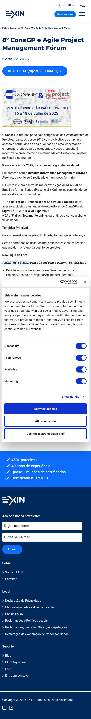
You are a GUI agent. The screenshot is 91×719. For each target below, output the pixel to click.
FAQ (8, 669)
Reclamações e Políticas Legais (26, 620)
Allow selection (45, 421)
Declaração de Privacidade (23, 600)
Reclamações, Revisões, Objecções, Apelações (36, 627)
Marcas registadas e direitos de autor (30, 607)
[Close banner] (85, 282)
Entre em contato (16, 675)
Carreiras (11, 579)
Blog (8, 655)
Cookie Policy (14, 614)
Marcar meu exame (65, 14)
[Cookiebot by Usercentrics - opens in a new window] (60, 282)
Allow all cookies (45, 408)
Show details (70, 396)
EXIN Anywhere (15, 662)
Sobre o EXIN (14, 572)
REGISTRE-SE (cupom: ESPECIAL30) (35, 71)
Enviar (12, 549)
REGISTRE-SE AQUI (15, 263)
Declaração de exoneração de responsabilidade (37, 634)
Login (81, 5)
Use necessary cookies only (45, 433)
